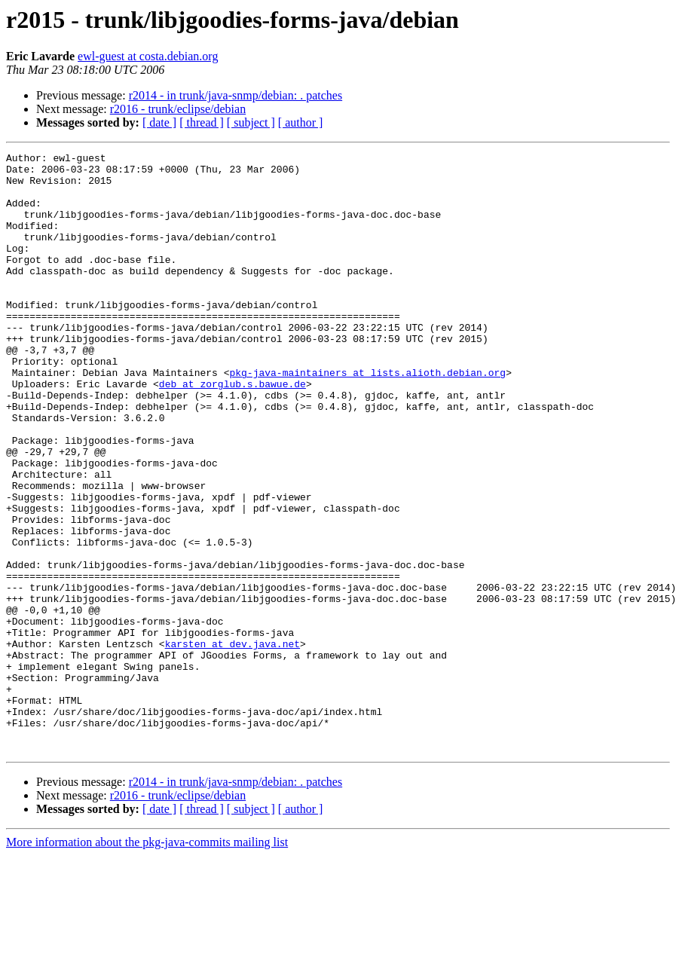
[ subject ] (251, 122)
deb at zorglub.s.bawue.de (232, 431)
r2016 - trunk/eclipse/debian (178, 108)
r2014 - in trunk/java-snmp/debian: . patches (235, 95)
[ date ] (159, 122)
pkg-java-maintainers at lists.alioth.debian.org (367, 417)
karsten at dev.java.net (232, 743)
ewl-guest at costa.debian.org (148, 56)
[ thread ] (201, 122)
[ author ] (300, 122)
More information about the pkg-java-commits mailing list (147, 961)
